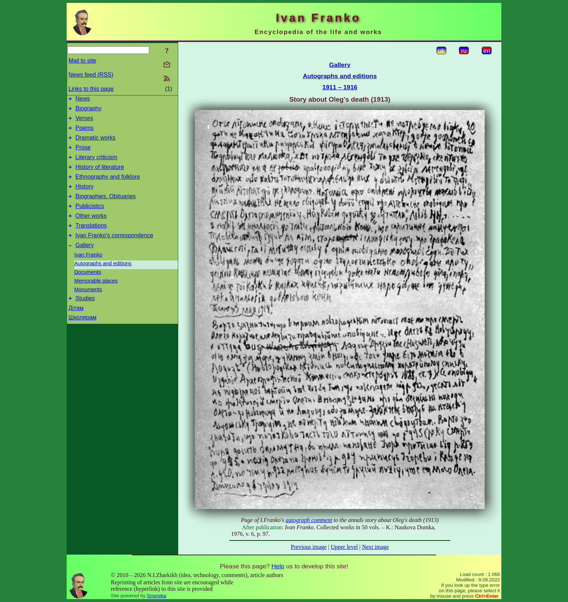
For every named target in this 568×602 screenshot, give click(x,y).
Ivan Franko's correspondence (114, 252)
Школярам (82, 336)
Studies (85, 317)
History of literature (99, 176)
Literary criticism (96, 165)
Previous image (309, 547)
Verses (84, 121)
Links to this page (91, 89)
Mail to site (82, 61)
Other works (90, 230)
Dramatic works (95, 143)
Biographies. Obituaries (105, 208)
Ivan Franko (88, 272)
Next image (375, 547)
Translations (91, 241)
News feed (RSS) (90, 75)
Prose (83, 154)
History (84, 197)
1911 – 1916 (339, 87)
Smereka (156, 595)
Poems (84, 132)
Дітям (75, 326)
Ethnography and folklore (107, 186)
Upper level (344, 547)
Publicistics (89, 219)
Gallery (84, 262)
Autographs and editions (102, 281)
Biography (88, 110)
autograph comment (308, 520)
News (82, 100)
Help (277, 566)
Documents (87, 289)
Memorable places (96, 298)
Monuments (88, 307)
